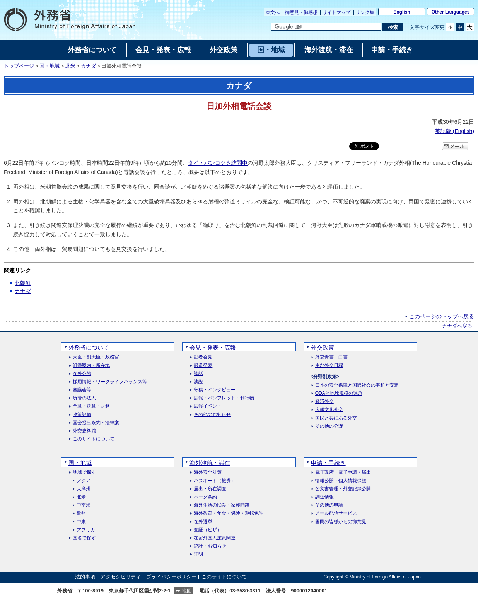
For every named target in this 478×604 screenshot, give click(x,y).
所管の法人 (84, 398)
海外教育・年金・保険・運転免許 (228, 513)
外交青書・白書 (331, 357)
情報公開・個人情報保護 (340, 480)
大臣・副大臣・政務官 (96, 357)
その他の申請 (329, 505)
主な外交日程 (329, 365)
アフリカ (86, 529)
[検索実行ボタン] (392, 27)
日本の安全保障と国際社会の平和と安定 (357, 385)
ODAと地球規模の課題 (338, 393)
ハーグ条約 (205, 497)
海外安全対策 (208, 472)
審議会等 (82, 389)
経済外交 (324, 401)
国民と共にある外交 (336, 418)
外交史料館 (84, 430)
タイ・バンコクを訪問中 (218, 163)
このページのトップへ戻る (441, 316)
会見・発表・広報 (212, 347)
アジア (83, 480)
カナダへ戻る (457, 326)
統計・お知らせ (210, 546)
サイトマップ (336, 12)
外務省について (88, 347)
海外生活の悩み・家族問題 (221, 505)
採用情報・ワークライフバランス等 (110, 381)
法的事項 (85, 577)
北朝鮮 (23, 283)
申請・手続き (328, 462)
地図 (187, 591)
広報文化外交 (329, 409)
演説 (198, 381)
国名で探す (84, 538)
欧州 (81, 513)
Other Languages (451, 12)
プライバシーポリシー (171, 577)
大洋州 (83, 488)
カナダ (88, 66)
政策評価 (82, 414)
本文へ (273, 12)
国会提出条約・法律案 (96, 422)
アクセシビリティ (121, 577)
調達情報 (324, 497)
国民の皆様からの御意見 (340, 521)
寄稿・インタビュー (215, 389)
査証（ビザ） (208, 529)
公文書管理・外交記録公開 (343, 488)
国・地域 (49, 66)
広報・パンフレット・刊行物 (224, 398)
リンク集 (365, 12)
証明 (198, 554)
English (401, 12)
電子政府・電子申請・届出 (343, 472)
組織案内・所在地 (91, 365)
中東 (81, 521)
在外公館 (82, 373)
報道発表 (203, 365)
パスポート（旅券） (215, 480)
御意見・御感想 (301, 12)
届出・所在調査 (210, 488)
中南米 (83, 505)
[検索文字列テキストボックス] (326, 27)
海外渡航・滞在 (209, 462)
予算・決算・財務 (91, 406)
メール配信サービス (336, 513)
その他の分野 (329, 426)
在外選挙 (203, 521)
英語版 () (454, 131)
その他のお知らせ (212, 414)
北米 (70, 66)
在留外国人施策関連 (215, 538)
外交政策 (322, 347)
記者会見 (203, 357)
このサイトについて (93, 439)
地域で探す (84, 472)
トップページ (19, 66)
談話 (198, 373)
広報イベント (208, 406)
